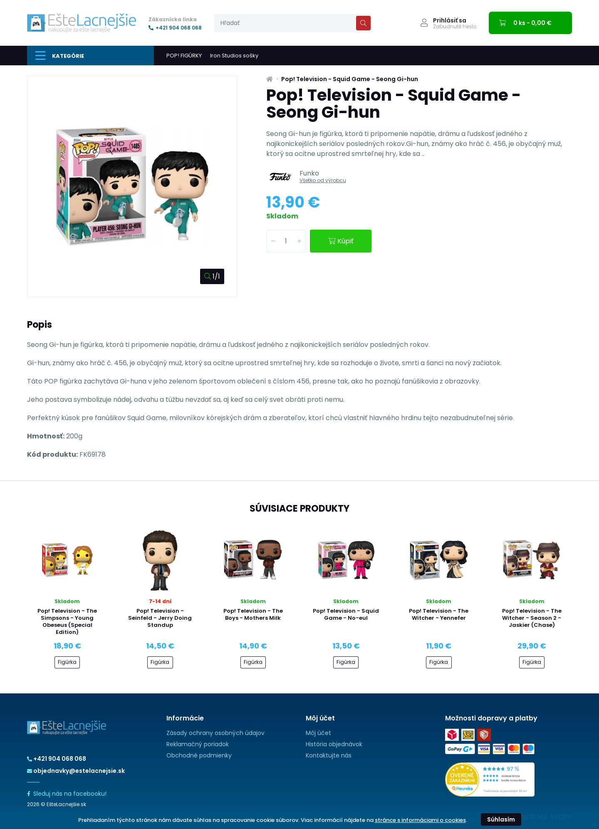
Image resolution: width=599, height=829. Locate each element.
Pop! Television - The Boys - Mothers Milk (253, 614)
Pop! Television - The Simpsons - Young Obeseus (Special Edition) (67, 621)
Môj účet (318, 733)
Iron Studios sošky (234, 55)
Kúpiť (341, 241)
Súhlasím (501, 819)
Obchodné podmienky (199, 755)
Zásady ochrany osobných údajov (215, 733)
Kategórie (59, 56)
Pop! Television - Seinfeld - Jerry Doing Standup (160, 618)
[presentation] (293, 23)
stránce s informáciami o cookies (420, 820)
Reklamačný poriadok (197, 744)
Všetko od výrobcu (323, 180)
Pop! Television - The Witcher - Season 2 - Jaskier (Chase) (532, 618)
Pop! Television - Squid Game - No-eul (346, 614)
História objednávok (334, 744)
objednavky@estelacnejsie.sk (76, 771)
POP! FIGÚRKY (184, 55)
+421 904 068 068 (175, 27)
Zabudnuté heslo (454, 26)
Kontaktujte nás (328, 755)
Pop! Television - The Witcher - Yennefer (438, 614)
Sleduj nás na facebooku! (66, 793)
